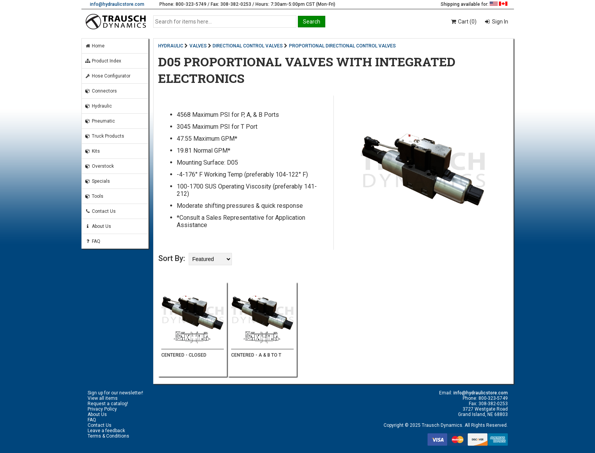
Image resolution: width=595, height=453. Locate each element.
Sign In (499, 22)
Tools (94, 196)
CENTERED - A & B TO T (256, 355)
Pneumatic (100, 121)
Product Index (103, 61)
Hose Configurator (107, 76)
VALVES (198, 46)
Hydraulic (98, 106)
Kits (92, 151)
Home (95, 46)
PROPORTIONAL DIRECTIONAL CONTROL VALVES (342, 46)
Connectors (101, 91)
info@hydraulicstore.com (117, 4)
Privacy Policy (102, 409)
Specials (97, 181)
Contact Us (100, 211)
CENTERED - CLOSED (183, 355)
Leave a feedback (106, 430)
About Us (98, 226)
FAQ (92, 241)
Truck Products (104, 136)
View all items (103, 398)
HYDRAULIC (170, 46)
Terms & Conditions (108, 436)
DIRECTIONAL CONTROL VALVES (248, 46)
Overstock (99, 166)
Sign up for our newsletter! (115, 393)
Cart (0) (463, 22)
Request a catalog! (108, 403)
